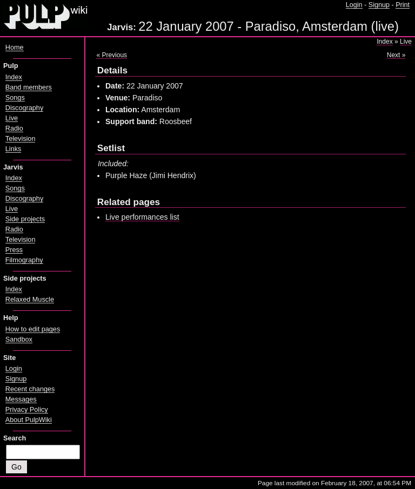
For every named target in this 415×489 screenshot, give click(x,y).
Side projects (25, 219)
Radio (14, 128)
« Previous (111, 55)
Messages (21, 399)
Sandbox (18, 339)
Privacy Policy (26, 409)
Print (403, 5)
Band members (28, 87)
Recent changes (30, 389)
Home (14, 47)
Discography (24, 108)
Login (354, 5)
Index (384, 41)
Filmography (24, 260)
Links (13, 149)
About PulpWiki (28, 420)
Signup (379, 5)
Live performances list (142, 217)
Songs (15, 97)
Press (14, 250)
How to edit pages (32, 329)
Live (406, 41)
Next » (396, 55)
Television (20, 138)
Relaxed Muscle (29, 299)
